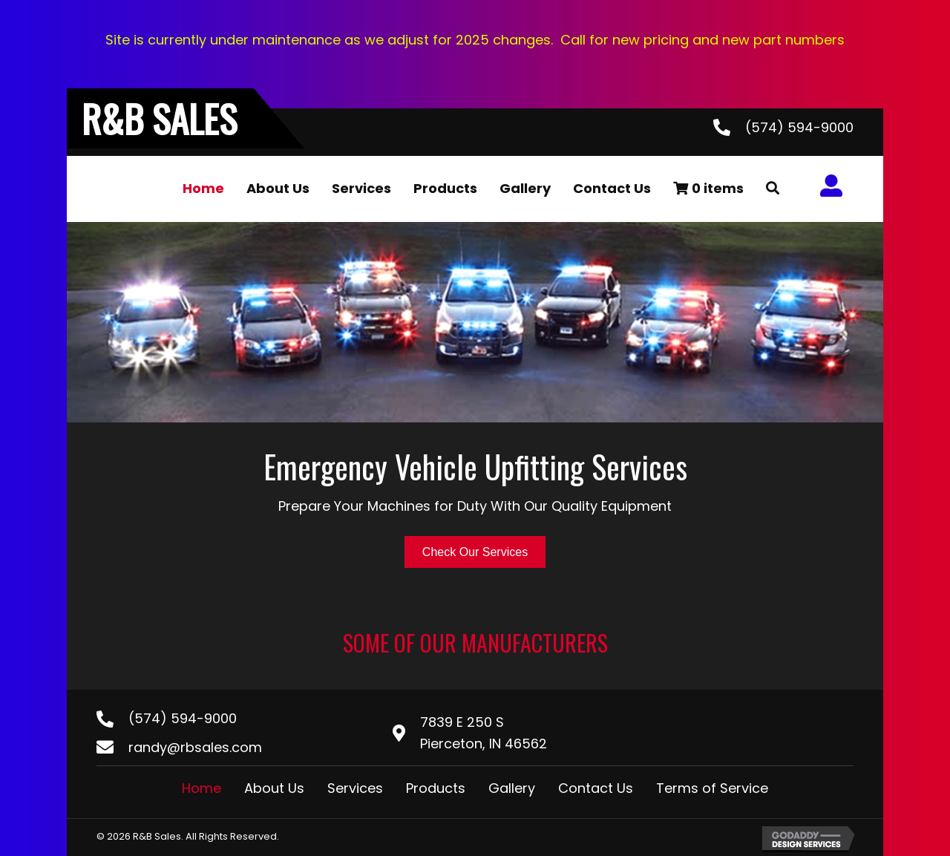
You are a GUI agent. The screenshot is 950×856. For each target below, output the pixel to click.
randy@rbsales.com (195, 747)
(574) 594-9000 (799, 127)
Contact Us (595, 788)
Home (201, 788)
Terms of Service (712, 788)
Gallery (511, 788)
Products (435, 788)
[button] (772, 189)
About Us (274, 788)
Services (355, 788)
